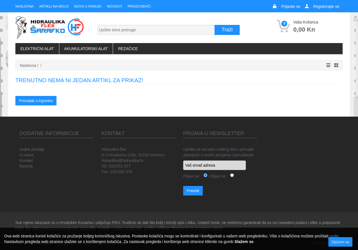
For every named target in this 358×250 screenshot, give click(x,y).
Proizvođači (139, 6)
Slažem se (340, 242)
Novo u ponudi (87, 6)
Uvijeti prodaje (32, 149)
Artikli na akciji (53, 6)
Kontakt (26, 160)
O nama (27, 155)
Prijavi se (191, 176)
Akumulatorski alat (86, 48)
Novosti (114, 6)
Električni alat (37, 48)
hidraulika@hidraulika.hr (122, 160)
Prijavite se (290, 6)
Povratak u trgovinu (36, 100)
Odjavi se (216, 176)
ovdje (334, 236)
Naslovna (24, 6)
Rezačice (128, 48)
